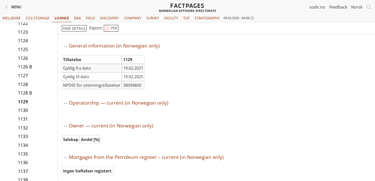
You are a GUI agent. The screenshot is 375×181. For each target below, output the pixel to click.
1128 (23, 84)
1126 (23, 58)
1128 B (25, 93)
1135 (23, 154)
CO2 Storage (38, 18)
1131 (23, 119)
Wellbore (12, 18)
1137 (23, 171)
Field (90, 18)
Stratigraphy (207, 18)
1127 (23, 75)
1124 (23, 40)
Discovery (109, 18)
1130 (23, 110)
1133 (23, 136)
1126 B (25, 67)
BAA (77, 18)
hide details (74, 28)
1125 (23, 49)
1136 (23, 162)
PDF (111, 28)
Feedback (338, 7)
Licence (62, 18)
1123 (23, 32)
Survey (152, 18)
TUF (186, 18)
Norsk (356, 7)
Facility (171, 18)
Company (132, 18)
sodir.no (317, 7)
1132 (23, 128)
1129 (23, 102)
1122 (23, 23)
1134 (23, 145)
